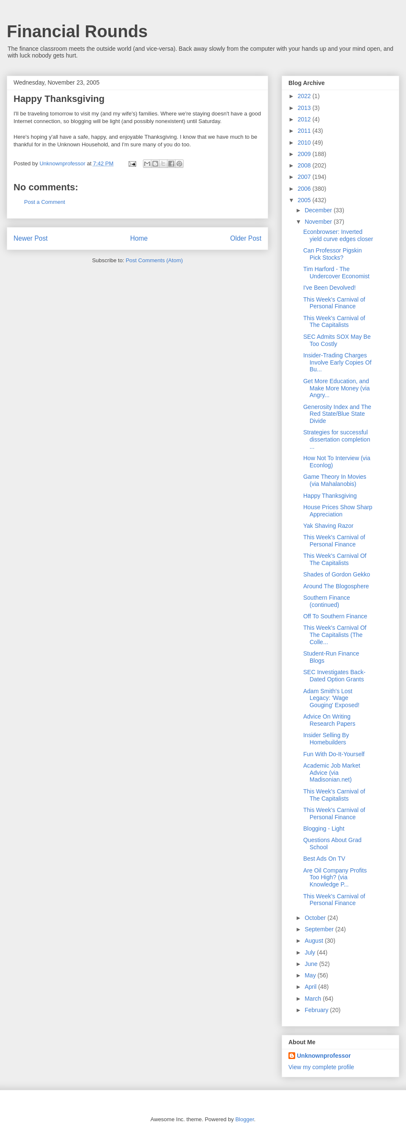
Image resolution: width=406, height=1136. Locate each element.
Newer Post (31, 238)
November (318, 221)
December (318, 210)
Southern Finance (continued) (326, 601)
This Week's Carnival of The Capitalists (334, 322)
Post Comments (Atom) (154, 260)
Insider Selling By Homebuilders (326, 739)
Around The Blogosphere (336, 586)
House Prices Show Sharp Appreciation (337, 511)
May (310, 975)
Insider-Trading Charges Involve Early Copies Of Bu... (337, 362)
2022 (305, 96)
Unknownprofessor (324, 1055)
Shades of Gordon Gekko (336, 574)
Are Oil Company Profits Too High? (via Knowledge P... (335, 877)
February (317, 1010)
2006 (305, 188)
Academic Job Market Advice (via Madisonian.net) (331, 772)
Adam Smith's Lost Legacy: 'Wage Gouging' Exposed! (331, 698)
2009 (305, 154)
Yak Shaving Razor (328, 525)
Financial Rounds (77, 31)
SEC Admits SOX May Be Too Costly (337, 340)
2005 (305, 200)
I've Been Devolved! (329, 287)
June (311, 963)
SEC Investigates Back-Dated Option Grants (334, 676)
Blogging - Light (323, 828)
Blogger (244, 1119)
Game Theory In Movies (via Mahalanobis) (334, 480)
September (319, 929)
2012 (305, 119)
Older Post (245, 238)
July (310, 952)
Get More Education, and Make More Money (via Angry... (336, 388)
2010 (305, 142)
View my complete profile (321, 1067)
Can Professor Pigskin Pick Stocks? (332, 254)
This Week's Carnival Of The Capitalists (334, 559)
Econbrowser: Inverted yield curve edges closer (338, 235)
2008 (305, 165)
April (311, 986)
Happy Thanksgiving (330, 495)
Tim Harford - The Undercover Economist (336, 273)
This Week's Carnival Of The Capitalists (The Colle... (334, 634)
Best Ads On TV (324, 858)
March (313, 998)
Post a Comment (44, 202)
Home (139, 238)
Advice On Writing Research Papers (329, 720)
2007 (305, 176)
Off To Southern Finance (335, 616)
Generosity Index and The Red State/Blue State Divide (337, 414)
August (314, 940)
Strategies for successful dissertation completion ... (336, 439)
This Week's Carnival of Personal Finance (334, 303)
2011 (305, 130)
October (315, 917)
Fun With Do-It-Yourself (334, 754)
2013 (305, 107)
